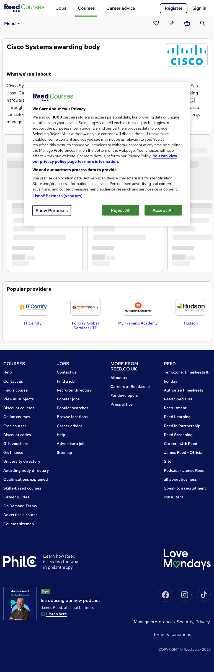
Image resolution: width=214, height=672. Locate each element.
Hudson (191, 323)
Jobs (61, 8)
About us (118, 377)
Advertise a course (20, 514)
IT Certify (33, 323)
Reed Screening (178, 434)
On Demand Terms (20, 505)
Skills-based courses (22, 488)
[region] (107, 154)
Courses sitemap (18, 523)
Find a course (15, 390)
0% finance (13, 452)
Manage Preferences (154, 622)
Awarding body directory (26, 470)
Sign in (199, 8)
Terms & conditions (172, 634)
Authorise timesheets (183, 390)
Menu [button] (13, 23)
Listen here (56, 613)
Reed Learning (177, 416)
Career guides (16, 497)
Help (7, 372)
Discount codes (17, 434)
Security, (186, 622)
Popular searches (72, 407)
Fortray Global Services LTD (85, 325)
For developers (124, 395)
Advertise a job (71, 443)
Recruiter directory (74, 390)
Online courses (16, 416)
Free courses (15, 425)
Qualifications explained (25, 479)
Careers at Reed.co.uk (130, 386)
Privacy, (203, 622)
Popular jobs (68, 398)
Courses (86, 8)
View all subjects (18, 398)
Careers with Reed (180, 443)
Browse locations (72, 416)
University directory (21, 461)
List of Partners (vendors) (57, 195)
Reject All (120, 210)
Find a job (66, 381)
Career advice (120, 8)
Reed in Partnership (182, 425)
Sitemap (64, 452)
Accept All (163, 210)
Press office (121, 404)
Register (173, 8)
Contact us (13, 381)
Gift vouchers (15, 443)
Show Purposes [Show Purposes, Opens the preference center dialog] (52, 210)
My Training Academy (138, 323)
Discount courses (18, 407)
